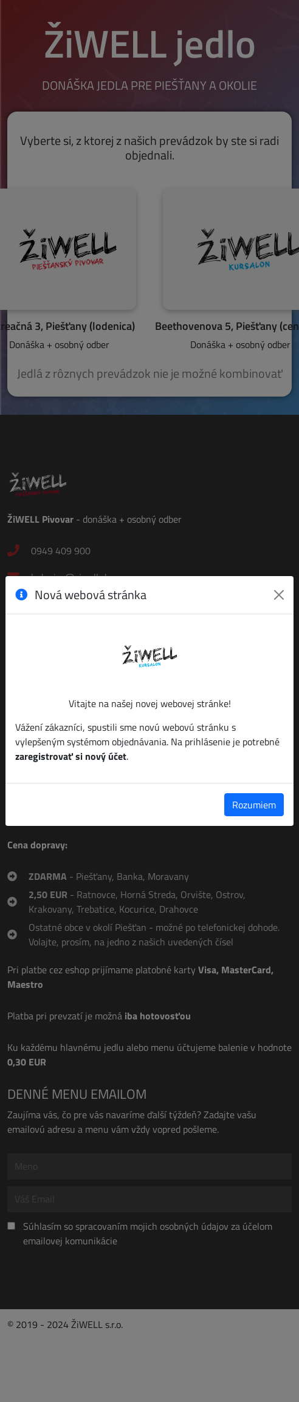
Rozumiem (254, 804)
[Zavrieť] (279, 595)
